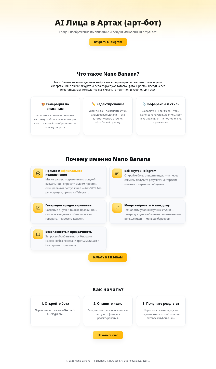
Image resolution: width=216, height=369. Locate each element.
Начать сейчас (108, 335)
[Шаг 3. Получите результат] (161, 311)
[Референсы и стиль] (161, 116)
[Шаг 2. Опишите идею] (108, 311)
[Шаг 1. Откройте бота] (55, 311)
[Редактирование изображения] (108, 116)
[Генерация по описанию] (55, 116)
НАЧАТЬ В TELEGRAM (108, 257)
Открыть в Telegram (108, 42)
